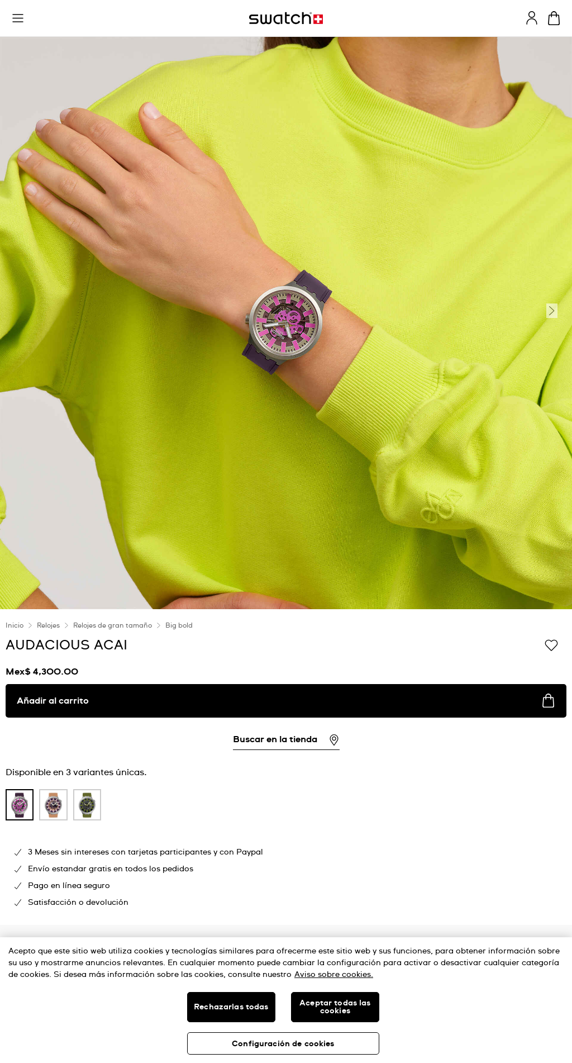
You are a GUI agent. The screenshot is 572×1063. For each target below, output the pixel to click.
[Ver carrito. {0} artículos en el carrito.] (554, 18)
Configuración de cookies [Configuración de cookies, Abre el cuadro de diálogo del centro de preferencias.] (283, 1044)
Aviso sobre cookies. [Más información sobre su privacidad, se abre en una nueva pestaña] (333, 975)
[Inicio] (286, 18)
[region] (286, 1000)
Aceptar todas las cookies (334, 1007)
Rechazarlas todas (231, 1007)
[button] (18, 18)
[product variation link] (20, 804)
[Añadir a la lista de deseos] (551, 644)
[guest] (531, 18)
